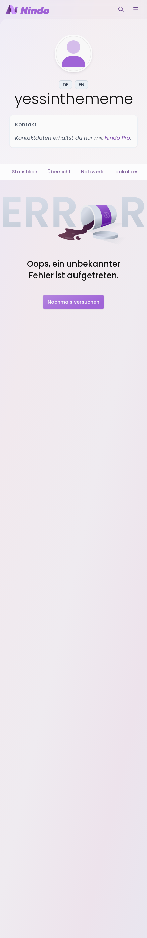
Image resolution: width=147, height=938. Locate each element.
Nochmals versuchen (73, 302)
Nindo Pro (117, 138)
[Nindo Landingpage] (27, 9)
